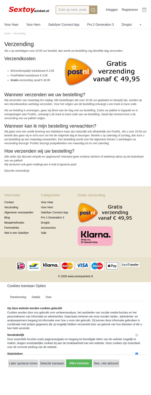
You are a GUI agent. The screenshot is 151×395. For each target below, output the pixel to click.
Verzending (11, 207)
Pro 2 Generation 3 (100, 24)
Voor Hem (33, 24)
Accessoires (48, 227)
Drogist (127, 24)
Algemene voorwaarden (18, 212)
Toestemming (18, 297)
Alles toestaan (79, 363)
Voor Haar (11, 24)
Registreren (130, 9)
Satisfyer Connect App (63, 24)
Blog (7, 217)
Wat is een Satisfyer (16, 232)
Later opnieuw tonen (23, 363)
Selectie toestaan (52, 363)
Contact (9, 202)
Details (36, 297)
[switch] (136, 335)
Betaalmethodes (14, 222)
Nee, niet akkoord (106, 363)
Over (49, 297)
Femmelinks (11, 227)
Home (7, 33)
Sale (43, 232)
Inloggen (112, 9)
